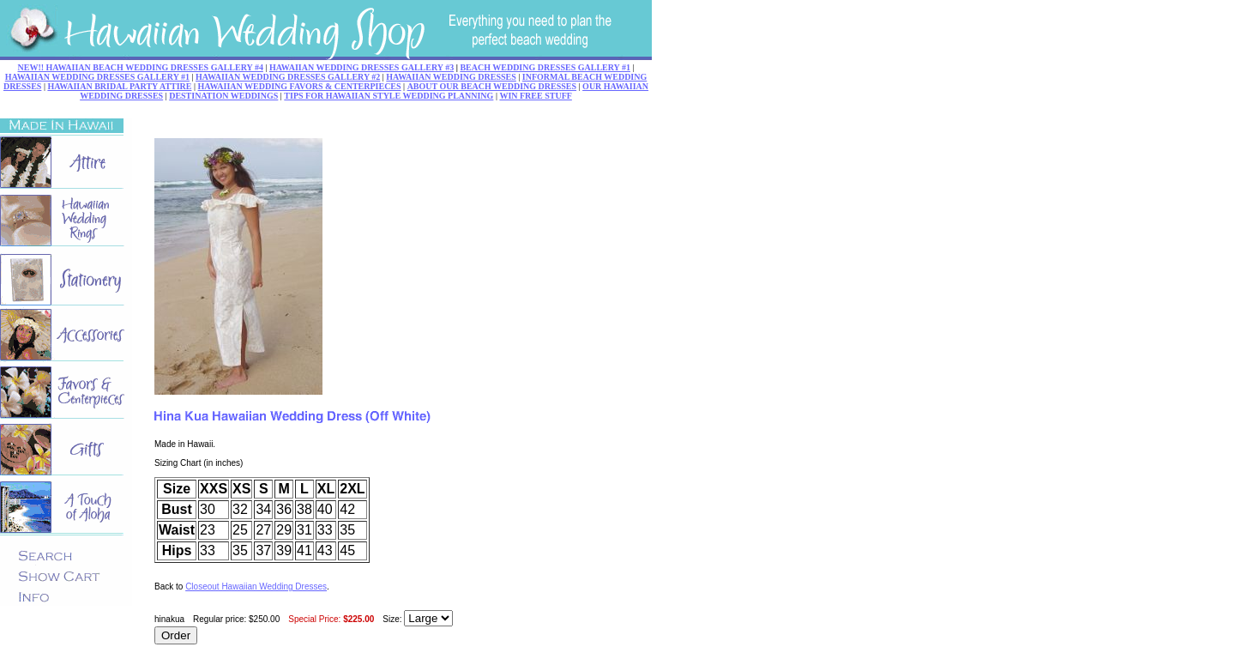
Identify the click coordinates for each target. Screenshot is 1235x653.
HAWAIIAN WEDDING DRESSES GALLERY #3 (361, 67)
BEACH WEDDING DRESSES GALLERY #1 (545, 67)
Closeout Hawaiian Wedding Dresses (256, 586)
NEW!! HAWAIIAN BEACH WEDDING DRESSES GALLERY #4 (140, 67)
